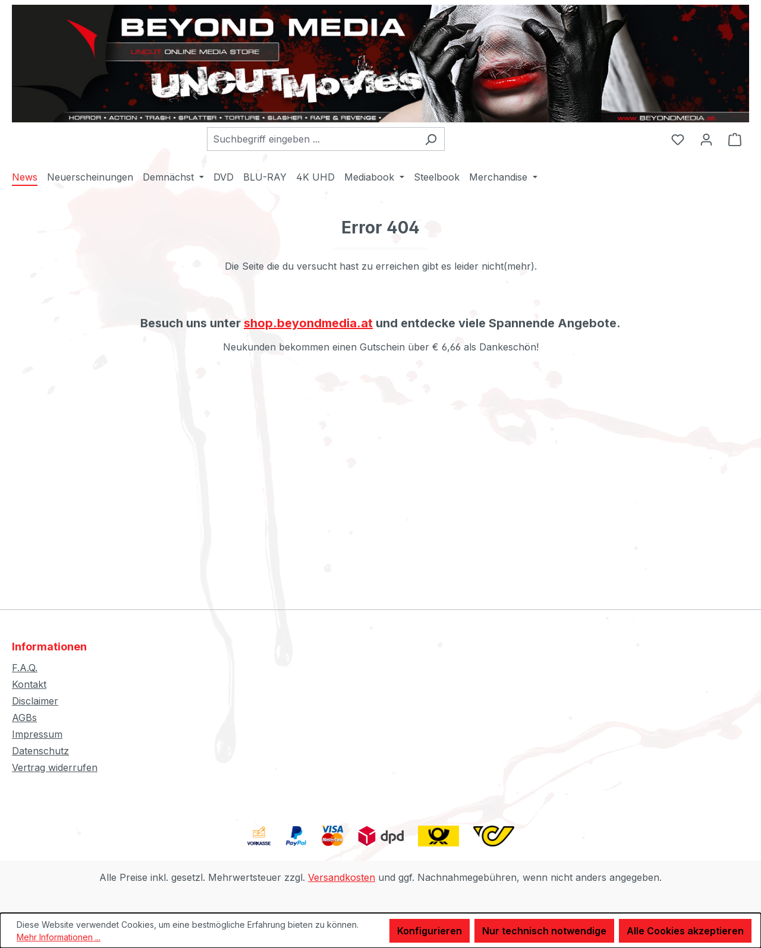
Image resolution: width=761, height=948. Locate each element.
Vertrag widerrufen (55, 767)
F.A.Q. (24, 668)
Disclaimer (35, 701)
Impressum (37, 734)
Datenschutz (40, 751)
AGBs (24, 717)
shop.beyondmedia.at (308, 323)
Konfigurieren (429, 931)
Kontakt (29, 684)
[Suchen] (431, 139)
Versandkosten (341, 877)
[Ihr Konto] (706, 139)
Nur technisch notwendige (544, 931)
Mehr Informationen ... (58, 937)
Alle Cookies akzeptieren (685, 931)
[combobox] (312, 139)
